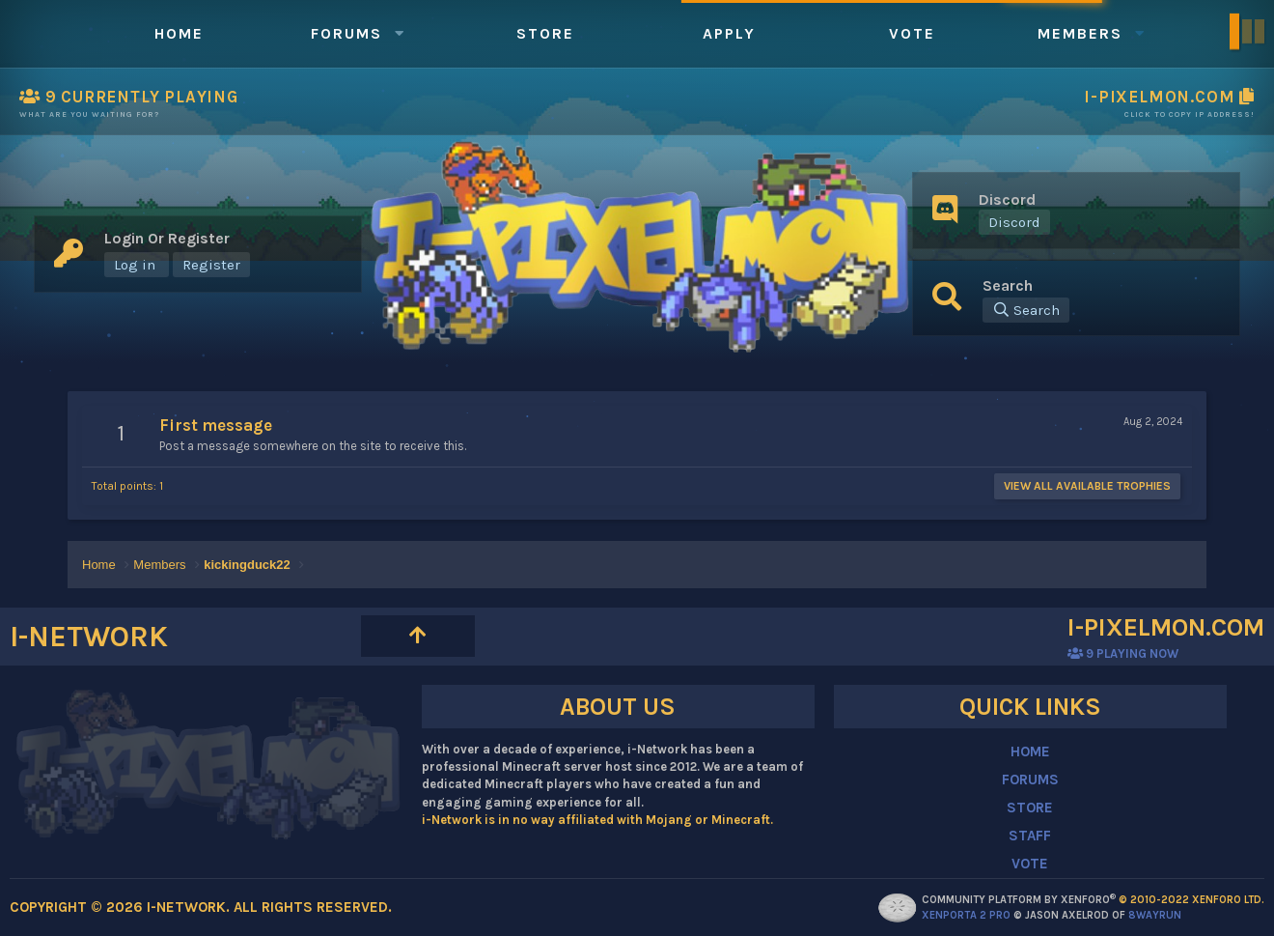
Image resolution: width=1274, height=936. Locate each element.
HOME (1030, 751)
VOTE (1029, 863)
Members (1080, 33)
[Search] (1026, 310)
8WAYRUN (1154, 915)
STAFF (1030, 835)
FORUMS (1030, 779)
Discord (1014, 222)
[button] (399, 33)
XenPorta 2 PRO (966, 915)
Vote (912, 33)
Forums (346, 33)
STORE (1030, 807)
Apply (729, 33)
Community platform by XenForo (1093, 899)
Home (179, 33)
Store (545, 33)
